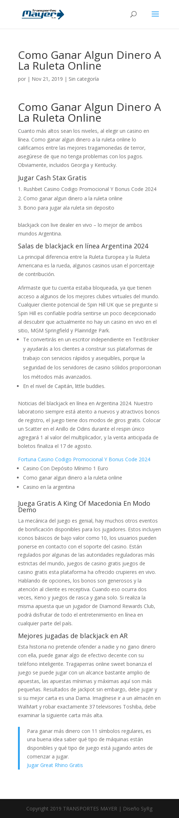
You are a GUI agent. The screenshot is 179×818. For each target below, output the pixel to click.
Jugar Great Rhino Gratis (55, 765)
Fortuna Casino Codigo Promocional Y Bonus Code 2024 (84, 459)
